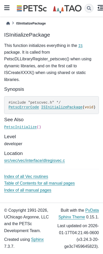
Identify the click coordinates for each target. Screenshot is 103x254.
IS (80, 46)
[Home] (8, 23)
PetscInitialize (20, 127)
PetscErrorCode (24, 107)
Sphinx (37, 239)
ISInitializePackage (62, 107)
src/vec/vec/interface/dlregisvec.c (34, 160)
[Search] (89, 8)
